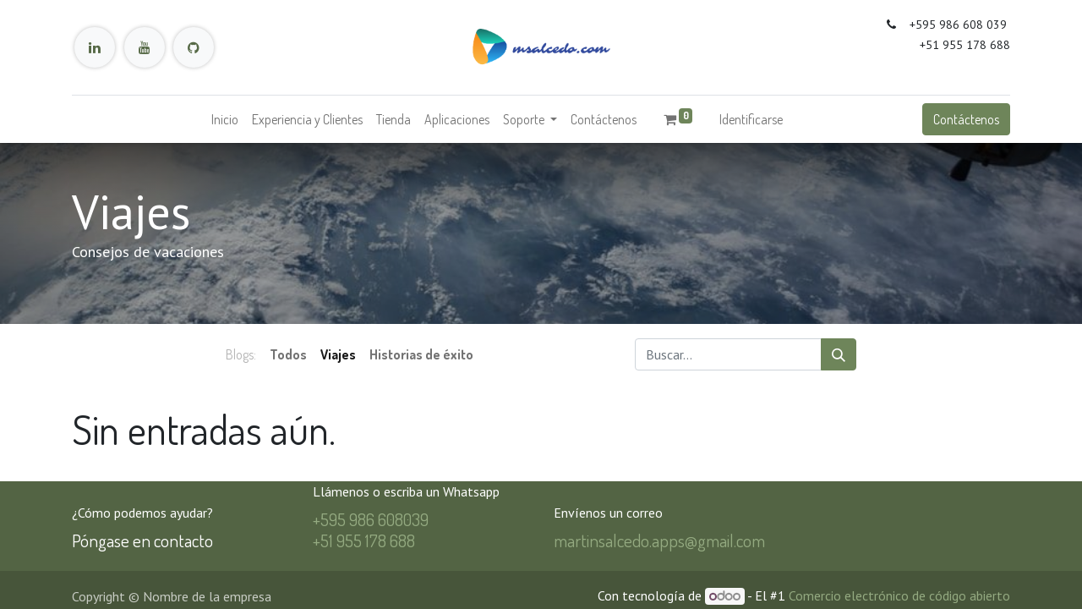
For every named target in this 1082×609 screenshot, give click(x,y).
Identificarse (751, 119)
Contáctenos (966, 119)
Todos (288, 354)
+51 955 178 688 (364, 540)
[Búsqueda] (838, 354)
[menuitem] (225, 119)
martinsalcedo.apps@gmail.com (659, 540)
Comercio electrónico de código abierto (899, 595)
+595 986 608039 (371, 519)
